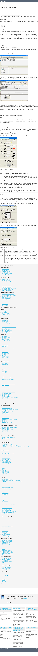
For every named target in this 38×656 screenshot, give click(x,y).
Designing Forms (4, 312)
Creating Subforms (4, 355)
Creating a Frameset (5, 380)
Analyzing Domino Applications (6, 567)
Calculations (3, 474)
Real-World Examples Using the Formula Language (9, 427)
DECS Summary (4, 533)
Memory (27, 637)
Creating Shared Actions (5, 357)
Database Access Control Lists (6, 544)
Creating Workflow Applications (6, 558)
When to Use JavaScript (5, 460)
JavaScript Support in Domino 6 (6, 459)
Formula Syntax (4, 410)
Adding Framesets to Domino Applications (8, 379)
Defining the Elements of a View (6, 337)
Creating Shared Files (5, 352)
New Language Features (5, 275)
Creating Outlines (4, 371)
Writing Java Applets (5, 501)
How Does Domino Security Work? (7, 541)
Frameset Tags (4, 580)
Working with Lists (4, 420)
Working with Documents (5, 418)
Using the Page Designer (5, 363)
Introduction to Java (5, 488)
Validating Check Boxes (5, 471)
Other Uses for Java (5, 494)
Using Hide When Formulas (6, 432)
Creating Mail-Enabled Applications (7, 561)
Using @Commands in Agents (6, 393)
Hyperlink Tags (4, 581)
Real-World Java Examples (6, 497)
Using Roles (3, 549)
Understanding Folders (5, 346)
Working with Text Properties (6, 314)
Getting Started (3, 615)
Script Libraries (4, 358)
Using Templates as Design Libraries (7, 289)
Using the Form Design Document (7, 332)
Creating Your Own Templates (6, 286)
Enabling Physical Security (6, 542)
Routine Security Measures (5, 638)
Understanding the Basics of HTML (7, 508)
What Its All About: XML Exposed (6, 513)
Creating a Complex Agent (6, 395)
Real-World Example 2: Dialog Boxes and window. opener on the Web (12, 481)
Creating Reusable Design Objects (7, 330)
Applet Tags (3, 576)
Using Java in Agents (5, 398)
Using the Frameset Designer (6, 381)
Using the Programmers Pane (6, 298)
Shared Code (4, 354)
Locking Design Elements (5, 305)
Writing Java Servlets (5, 500)
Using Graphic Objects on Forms (6, 322)
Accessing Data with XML (5, 520)
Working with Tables (5, 321)
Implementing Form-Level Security (7, 551)
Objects (3, 469)
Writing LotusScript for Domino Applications (8, 437)
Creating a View (4, 338)
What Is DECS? (4, 527)
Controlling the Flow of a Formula (7, 422)
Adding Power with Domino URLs (7, 510)
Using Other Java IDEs (5, 493)
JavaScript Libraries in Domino (6, 462)
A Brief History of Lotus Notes (6, 270)
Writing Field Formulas (5, 430)
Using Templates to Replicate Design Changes (9, 288)
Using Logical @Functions (6, 413)
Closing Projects (29, 620)
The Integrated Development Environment (8, 294)
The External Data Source (5, 528)
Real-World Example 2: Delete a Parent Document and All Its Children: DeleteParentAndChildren (16, 446)
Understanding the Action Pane (6, 300)
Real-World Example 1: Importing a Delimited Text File (10, 445)
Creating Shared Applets (5, 353)
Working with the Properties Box (6, 296)
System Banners (3, 630)
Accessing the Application (5, 532)
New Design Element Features (6, 274)
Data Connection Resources (6, 534)
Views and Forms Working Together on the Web (9, 511)
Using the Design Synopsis (6, 568)
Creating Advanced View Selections (7, 340)
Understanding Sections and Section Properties (9, 327)
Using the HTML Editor (5, 304)
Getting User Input (4, 421)
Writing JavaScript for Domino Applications (8, 453)
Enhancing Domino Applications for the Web (8, 504)
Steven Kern (25, 598)
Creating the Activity (5, 531)
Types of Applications (5, 272)
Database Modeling (3, 614)
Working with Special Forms (6, 329)
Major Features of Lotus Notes (6, 271)
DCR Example (4, 535)
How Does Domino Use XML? (6, 514)
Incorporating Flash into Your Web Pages (8, 512)
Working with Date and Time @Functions (8, 414)
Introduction (2, 612)
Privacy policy (35, 648)
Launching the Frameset (5, 385)
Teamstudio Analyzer (5, 569)
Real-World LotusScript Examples (7, 444)
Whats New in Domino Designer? (7, 273)
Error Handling (4, 423)
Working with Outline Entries (6, 373)
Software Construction (5, 438)
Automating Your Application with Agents (8, 388)
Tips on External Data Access (6, 536)
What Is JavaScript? (5, 454)
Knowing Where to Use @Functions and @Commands (10, 409)
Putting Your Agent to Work (6, 394)
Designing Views (4, 336)
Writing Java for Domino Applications (7, 487)
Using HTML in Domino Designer (6, 509)
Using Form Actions (4, 324)
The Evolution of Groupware (6, 559)
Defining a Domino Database (6, 280)
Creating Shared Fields (5, 356)
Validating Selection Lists (5, 473)
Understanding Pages (5, 364)
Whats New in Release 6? (5, 269)
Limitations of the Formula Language (7, 411)
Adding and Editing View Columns (7, 341)
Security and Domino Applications (7, 540)
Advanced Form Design (5, 320)
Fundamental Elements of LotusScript (7, 439)
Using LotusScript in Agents (6, 396)
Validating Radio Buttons (5, 472)
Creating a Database (5, 282)
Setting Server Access (5, 543)
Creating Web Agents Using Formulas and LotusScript (10, 397)
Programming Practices (5, 428)
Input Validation (4, 470)
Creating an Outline (4, 372)
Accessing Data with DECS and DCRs (7, 526)
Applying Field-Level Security (6, 553)
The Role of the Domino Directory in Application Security (10, 545)
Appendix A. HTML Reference (6, 575)
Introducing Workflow (5, 560)
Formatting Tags (4, 579)
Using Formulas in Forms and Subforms (8, 429)
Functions (3, 468)
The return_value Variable (31, 630)
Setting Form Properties (5, 313)
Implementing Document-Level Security (7, 552)
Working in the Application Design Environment (9, 295)
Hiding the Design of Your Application (7, 554)
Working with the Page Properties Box (7, 365)
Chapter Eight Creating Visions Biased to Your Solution (17, 636)
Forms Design (4, 311)
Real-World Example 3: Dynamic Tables (8, 482)
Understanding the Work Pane (6, 297)
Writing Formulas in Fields (5, 316)
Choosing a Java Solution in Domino (7, 489)
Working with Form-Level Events (6, 323)
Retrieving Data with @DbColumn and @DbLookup (9, 419)
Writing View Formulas (5, 431)
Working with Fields (4, 315)
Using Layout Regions (5, 328)
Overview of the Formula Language (7, 408)
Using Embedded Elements (6, 331)
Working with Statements (5, 412)
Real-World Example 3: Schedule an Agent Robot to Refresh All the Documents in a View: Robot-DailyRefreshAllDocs (19, 447)
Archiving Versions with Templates (7, 290)
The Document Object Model (6, 458)
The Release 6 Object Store (6, 279)
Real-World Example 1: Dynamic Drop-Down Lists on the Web (11, 480)
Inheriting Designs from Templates (7, 287)
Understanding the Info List (6, 299)
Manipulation (28, 631)
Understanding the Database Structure (7, 281)
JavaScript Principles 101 (5, 463)
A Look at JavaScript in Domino (6, 461)
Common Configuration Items (5, 631)
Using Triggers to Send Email (6, 562)
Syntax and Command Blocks (6, 464)
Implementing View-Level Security (7, 550)
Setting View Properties (5, 339)
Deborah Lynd (22, 599)
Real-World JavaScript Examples (6, 479)
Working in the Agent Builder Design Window (8, 392)
